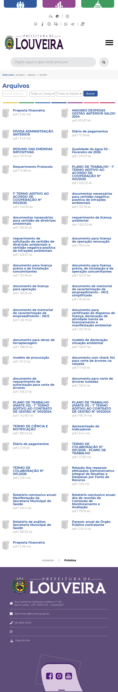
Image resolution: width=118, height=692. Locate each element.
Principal (19, 75)
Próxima (70, 560)
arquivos (32, 75)
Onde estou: (8, 75)
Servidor (43, 75)
